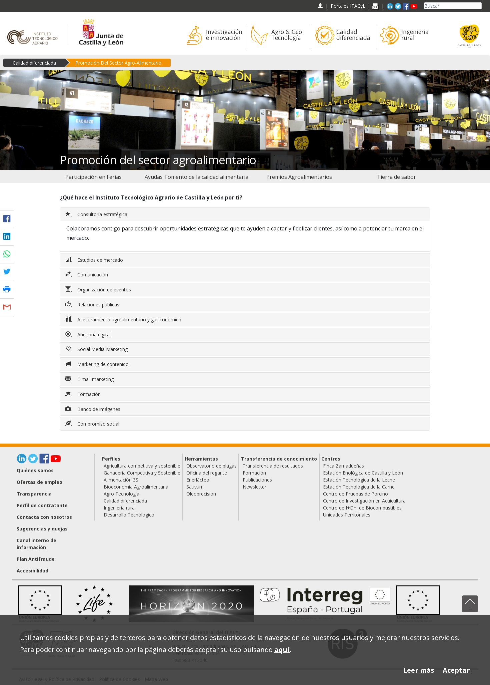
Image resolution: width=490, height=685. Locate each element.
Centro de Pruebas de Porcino (355, 494)
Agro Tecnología (121, 494)
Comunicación (87, 274)
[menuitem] (93, 177)
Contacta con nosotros (44, 517)
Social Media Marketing (97, 349)
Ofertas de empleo (39, 482)
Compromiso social (93, 423)
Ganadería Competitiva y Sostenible (142, 473)
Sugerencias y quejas (42, 528)
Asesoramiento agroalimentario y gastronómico (124, 319)
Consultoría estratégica (97, 214)
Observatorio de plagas (211, 466)
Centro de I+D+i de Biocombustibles (362, 508)
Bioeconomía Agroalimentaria (136, 487)
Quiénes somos (35, 470)
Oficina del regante (206, 473)
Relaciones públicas (93, 304)
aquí (282, 649)
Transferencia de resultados (273, 466)
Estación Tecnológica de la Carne (359, 487)
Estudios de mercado (94, 259)
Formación (83, 394)
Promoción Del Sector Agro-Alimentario (118, 63)
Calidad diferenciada (34, 63)
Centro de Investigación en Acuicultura (364, 501)
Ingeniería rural (120, 508)
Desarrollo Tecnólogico (129, 515)
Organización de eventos (98, 289)
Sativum (195, 487)
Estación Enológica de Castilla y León (363, 473)
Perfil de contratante (42, 505)
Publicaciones (257, 480)
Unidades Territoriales (346, 515)
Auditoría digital (88, 334)
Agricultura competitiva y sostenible (142, 466)
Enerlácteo (197, 480)
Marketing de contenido (97, 364)
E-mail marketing (90, 379)
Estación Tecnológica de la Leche (359, 480)
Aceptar (456, 670)
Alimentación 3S (121, 480)
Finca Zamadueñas (343, 466)
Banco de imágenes (93, 409)
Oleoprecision (201, 494)
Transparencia (34, 494)
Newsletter (254, 487)
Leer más (418, 670)
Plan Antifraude (36, 559)
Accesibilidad (32, 570)
